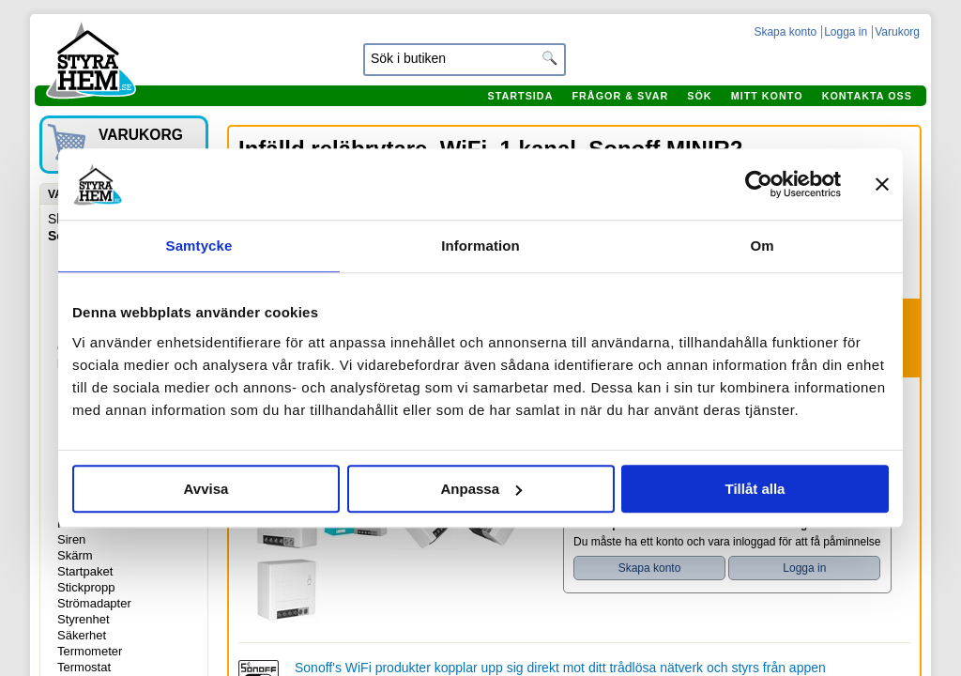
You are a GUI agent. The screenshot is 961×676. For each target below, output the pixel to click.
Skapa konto (785, 31)
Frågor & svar (620, 95)
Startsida (520, 95)
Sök (699, 95)
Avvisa (206, 489)
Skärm (75, 555)
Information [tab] (480, 246)
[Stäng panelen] (882, 184)
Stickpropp (85, 587)
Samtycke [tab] (199, 246)
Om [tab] (761, 246)
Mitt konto (767, 95)
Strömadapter (94, 603)
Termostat (84, 667)
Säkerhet (81, 635)
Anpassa (481, 489)
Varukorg (897, 31)
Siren (71, 539)
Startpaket (85, 571)
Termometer (89, 651)
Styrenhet (83, 619)
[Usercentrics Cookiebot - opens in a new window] (759, 184)
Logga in (845, 31)
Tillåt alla (755, 489)
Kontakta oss (867, 95)
